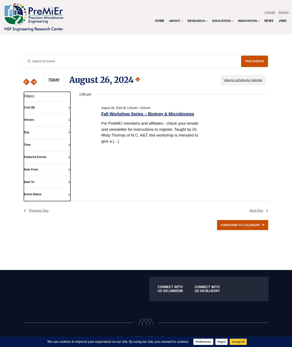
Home (159, 21)
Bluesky (284, 12)
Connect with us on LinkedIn (170, 289)
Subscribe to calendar (240, 225)
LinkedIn (270, 12)
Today (54, 80)
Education (221, 20)
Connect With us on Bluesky (207, 289)
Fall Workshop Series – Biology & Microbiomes (147, 114)
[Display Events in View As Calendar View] (250, 80)
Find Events (254, 61)
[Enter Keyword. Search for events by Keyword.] (132, 61)
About (174, 20)
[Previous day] (26, 81)
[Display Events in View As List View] (231, 80)
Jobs (282, 21)
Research (196, 20)
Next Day (258, 210)
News (269, 21)
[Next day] (36, 81)
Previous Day (36, 210)
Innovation (247, 20)
